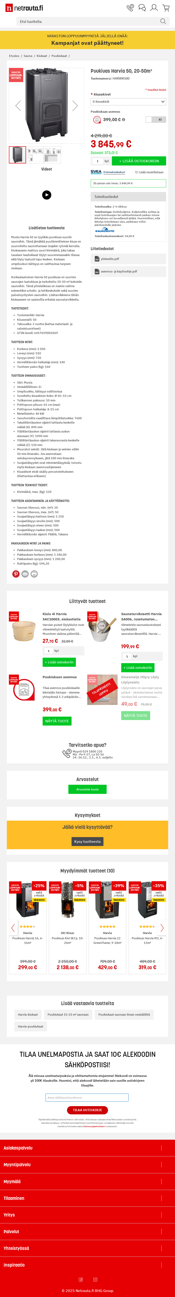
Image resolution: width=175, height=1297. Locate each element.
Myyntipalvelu (17, 1165)
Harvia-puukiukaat (30, 1026)
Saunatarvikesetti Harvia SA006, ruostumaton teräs (141, 619)
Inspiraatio (14, 1265)
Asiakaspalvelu (18, 1148)
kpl (56, 651)
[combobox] (93, 21)
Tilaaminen (14, 1198)
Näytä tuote (57, 721)
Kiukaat (42, 56)
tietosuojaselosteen (94, 1126)
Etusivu (14, 56)
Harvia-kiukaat (28, 1015)
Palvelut (11, 1232)
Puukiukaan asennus (60, 677)
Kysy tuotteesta (87, 841)
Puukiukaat (59, 56)
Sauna (28, 56)
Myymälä (12, 1182)
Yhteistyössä (16, 1248)
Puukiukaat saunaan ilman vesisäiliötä (124, 1015)
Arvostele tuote (87, 789)
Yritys (9, 1215)
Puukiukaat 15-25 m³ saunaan (68, 1015)
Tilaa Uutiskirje (87, 1110)
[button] (123, 119)
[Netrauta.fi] (24, 8)
